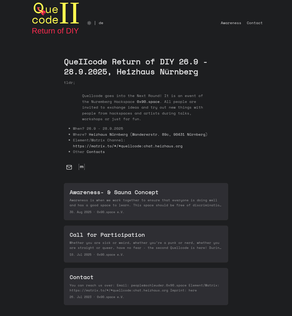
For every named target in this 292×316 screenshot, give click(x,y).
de (101, 22)
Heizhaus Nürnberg (108, 134)
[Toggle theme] (89, 23)
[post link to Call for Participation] (146, 244)
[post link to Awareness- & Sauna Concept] (146, 201)
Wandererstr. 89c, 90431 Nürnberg (168, 134)
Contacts (96, 151)
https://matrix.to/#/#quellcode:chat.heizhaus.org (127, 146)
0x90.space (148, 101)
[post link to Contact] (146, 286)
